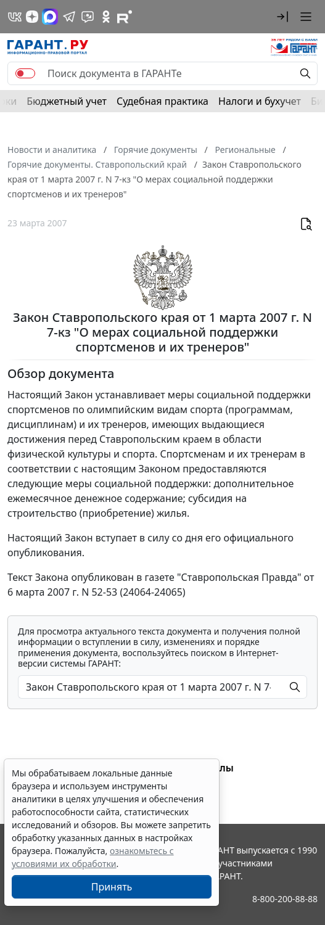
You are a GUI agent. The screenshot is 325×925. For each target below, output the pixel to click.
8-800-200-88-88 (285, 899)
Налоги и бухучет (259, 101)
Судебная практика (162, 101)
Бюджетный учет (67, 101)
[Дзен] (32, 16)
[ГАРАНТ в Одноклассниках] (106, 16)
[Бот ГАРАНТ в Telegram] (87, 16)
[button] (282, 16)
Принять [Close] (112, 887)
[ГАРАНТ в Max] (50, 17)
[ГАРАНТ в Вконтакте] (14, 16)
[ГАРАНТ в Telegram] (69, 16)
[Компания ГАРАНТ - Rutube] (124, 16)
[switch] (25, 73)
